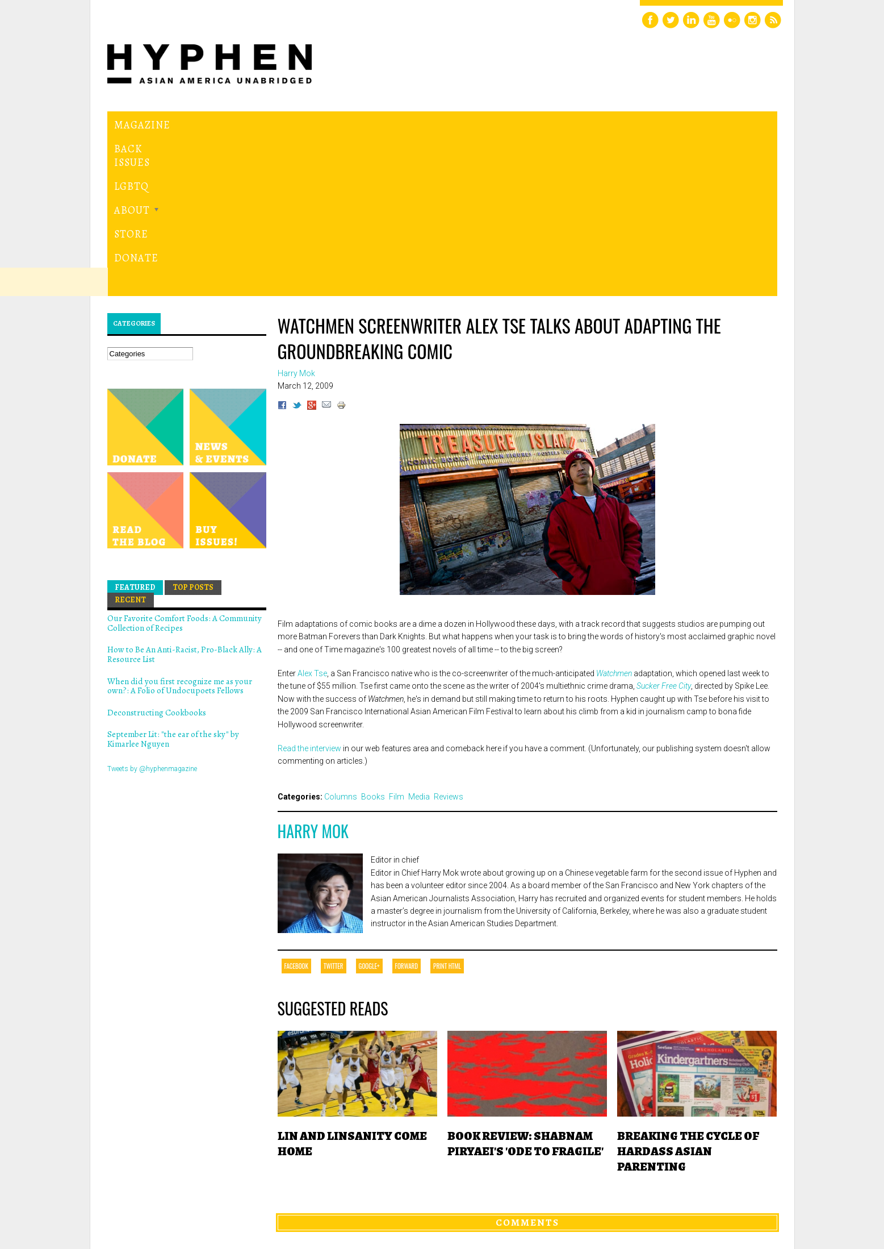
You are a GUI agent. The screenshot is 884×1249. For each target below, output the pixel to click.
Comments (527, 1066)
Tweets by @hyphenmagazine (152, 612)
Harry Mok (313, 674)
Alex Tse (312, 517)
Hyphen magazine (159, 1192)
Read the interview (309, 592)
